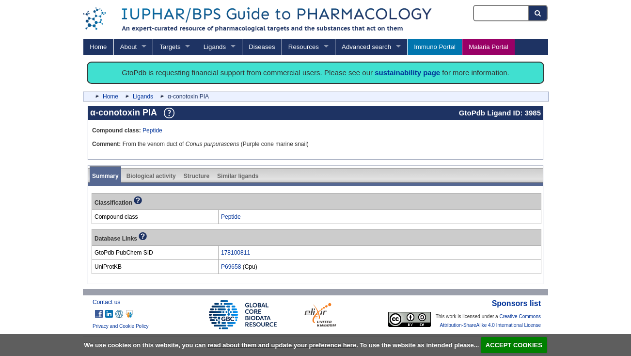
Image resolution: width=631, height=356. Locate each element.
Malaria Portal (488, 46)
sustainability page (407, 72)
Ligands (215, 46)
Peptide (152, 130)
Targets (169, 46)
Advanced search (366, 46)
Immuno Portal (435, 46)
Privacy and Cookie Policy (121, 326)
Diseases (262, 46)
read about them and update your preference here (281, 345)
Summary (105, 176)
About (128, 46)
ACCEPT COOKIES (514, 345)
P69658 (231, 266)
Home (98, 46)
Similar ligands (237, 176)
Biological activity (151, 176)
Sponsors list (516, 303)
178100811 (235, 252)
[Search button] (538, 13)
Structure (196, 176)
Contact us (106, 302)
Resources (303, 46)
